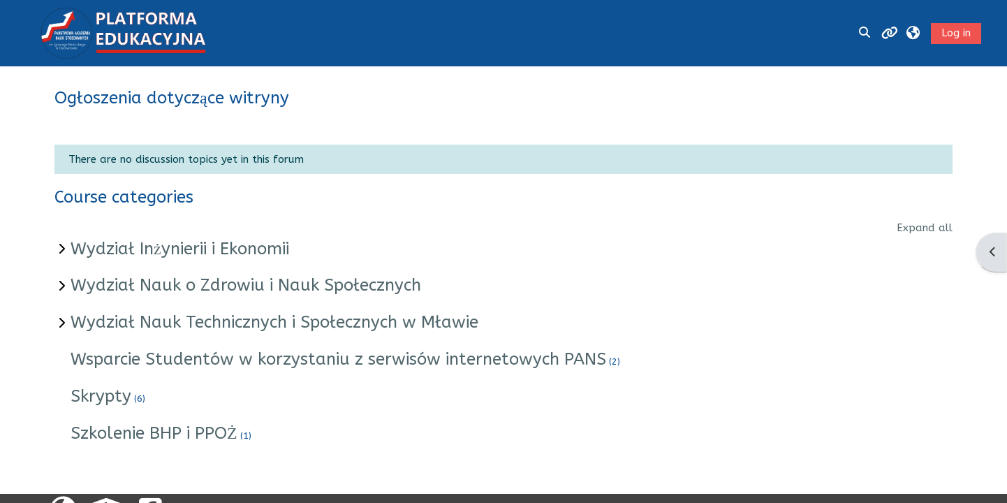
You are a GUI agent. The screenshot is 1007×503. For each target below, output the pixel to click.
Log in (956, 33)
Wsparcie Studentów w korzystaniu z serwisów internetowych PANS (338, 359)
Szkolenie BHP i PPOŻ (154, 433)
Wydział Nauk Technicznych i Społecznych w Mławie (274, 322)
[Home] (123, 32)
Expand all (925, 227)
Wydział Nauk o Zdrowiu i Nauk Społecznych (246, 285)
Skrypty (101, 396)
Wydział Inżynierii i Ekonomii (180, 248)
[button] (913, 33)
